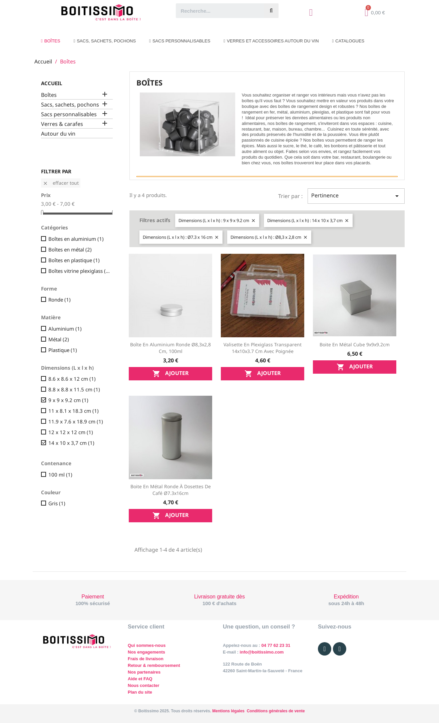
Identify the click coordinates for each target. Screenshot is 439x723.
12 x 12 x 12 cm (70, 432)
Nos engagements (146, 652)
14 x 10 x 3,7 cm (71, 442)
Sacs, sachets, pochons (70, 104)
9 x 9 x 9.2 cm (68, 400)
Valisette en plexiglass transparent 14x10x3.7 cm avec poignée (263, 347)
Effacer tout (61, 183)
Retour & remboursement (154, 665)
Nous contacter (143, 685)
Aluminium (65, 328)
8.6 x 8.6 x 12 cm (72, 378)
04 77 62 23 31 (276, 645)
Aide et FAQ (140, 678)
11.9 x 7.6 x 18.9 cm (75, 421)
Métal (58, 339)
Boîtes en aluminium (76, 238)
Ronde (59, 299)
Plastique (62, 350)
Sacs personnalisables (69, 114)
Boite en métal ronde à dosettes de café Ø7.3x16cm (170, 489)
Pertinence (356, 196)
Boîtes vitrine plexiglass (79, 270)
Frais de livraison (145, 658)
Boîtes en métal (70, 249)
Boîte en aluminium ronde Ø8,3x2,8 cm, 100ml (170, 347)
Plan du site (140, 692)
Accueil (51, 83)
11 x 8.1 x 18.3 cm (73, 410)
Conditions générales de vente (276, 711)
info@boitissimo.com (261, 652)
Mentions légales (228, 711)
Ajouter (170, 373)
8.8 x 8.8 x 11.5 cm (74, 389)
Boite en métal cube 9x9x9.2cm (355, 344)
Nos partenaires (144, 672)
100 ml (60, 474)
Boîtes (49, 95)
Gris (56, 503)
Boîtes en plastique (74, 260)
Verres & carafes (62, 124)
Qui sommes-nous (146, 645)
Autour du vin (58, 133)
